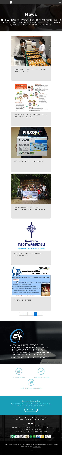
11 (35, 314)
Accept (31, 451)
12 (38, 314)
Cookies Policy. (37, 447)
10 (32, 314)
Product (15, 418)
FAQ (26, 418)
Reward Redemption (30, 419)
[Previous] (20, 314)
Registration (41, 419)
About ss (32, 418)
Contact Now (31, 410)
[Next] (41, 314)
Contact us (44, 418)
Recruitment (19, 419)
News (37, 418)
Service (21, 418)
